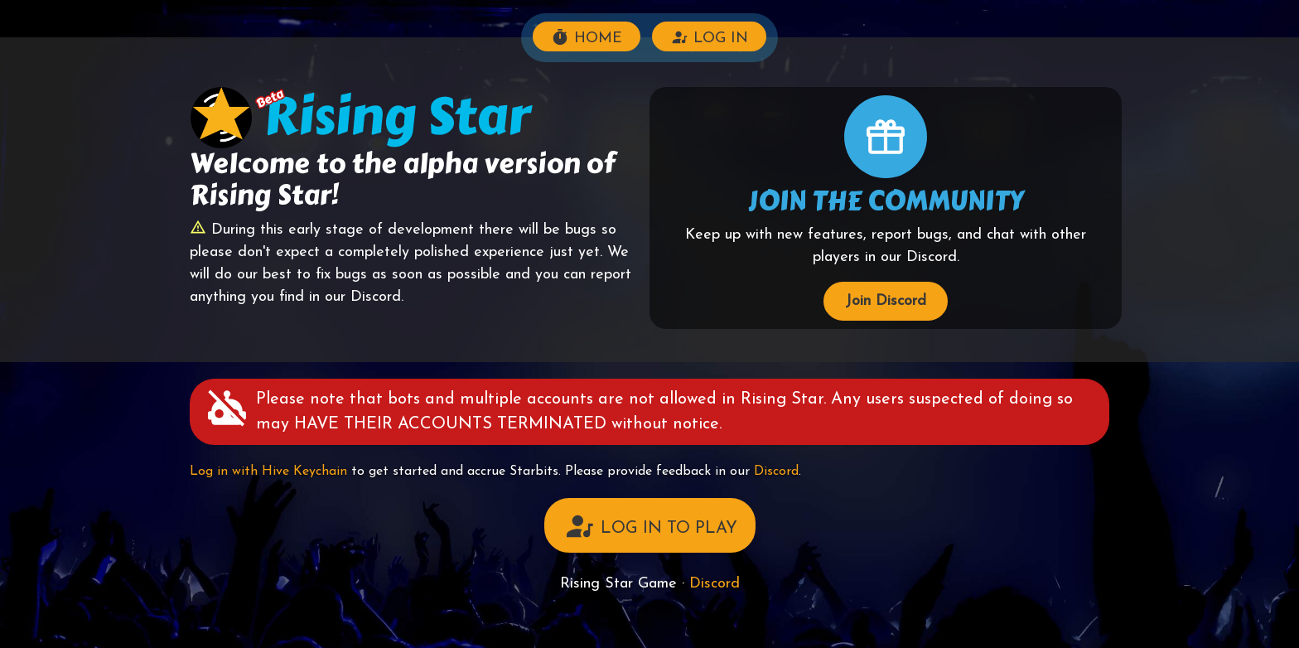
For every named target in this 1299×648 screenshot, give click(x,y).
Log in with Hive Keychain (268, 471)
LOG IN (709, 37)
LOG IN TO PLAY (650, 526)
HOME (586, 37)
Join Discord (885, 301)
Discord (776, 471)
